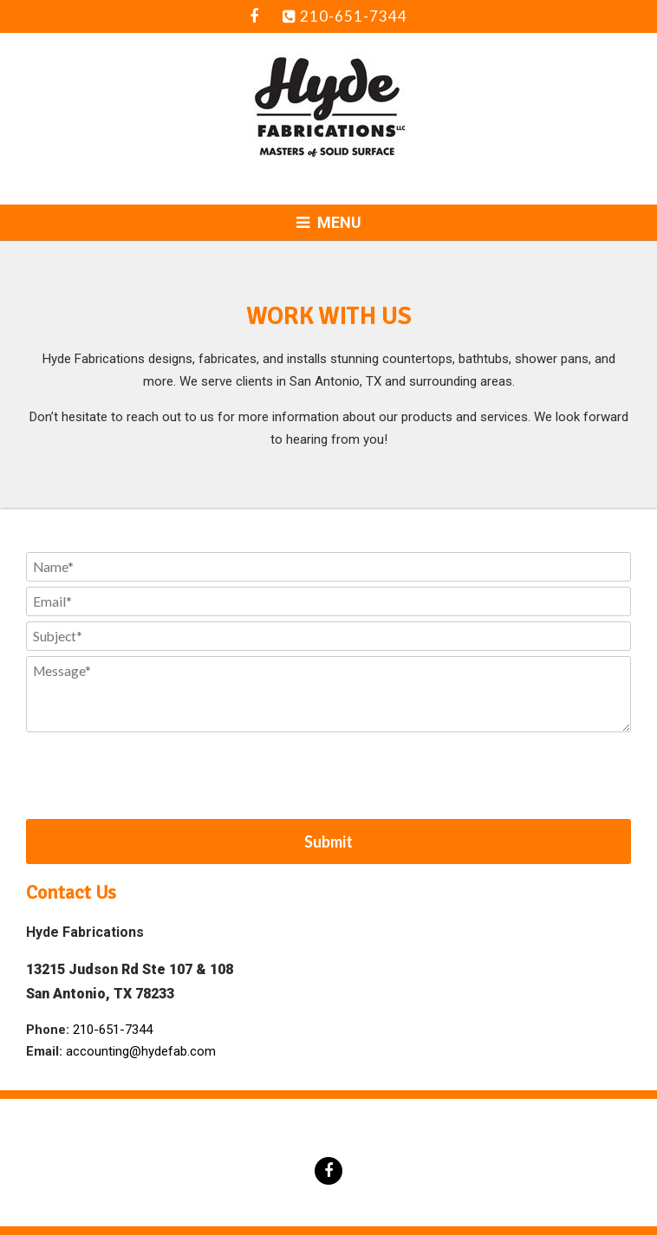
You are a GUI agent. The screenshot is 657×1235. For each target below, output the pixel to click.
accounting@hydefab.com (141, 1051)
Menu (328, 222)
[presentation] (157, 775)
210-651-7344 (345, 16)
